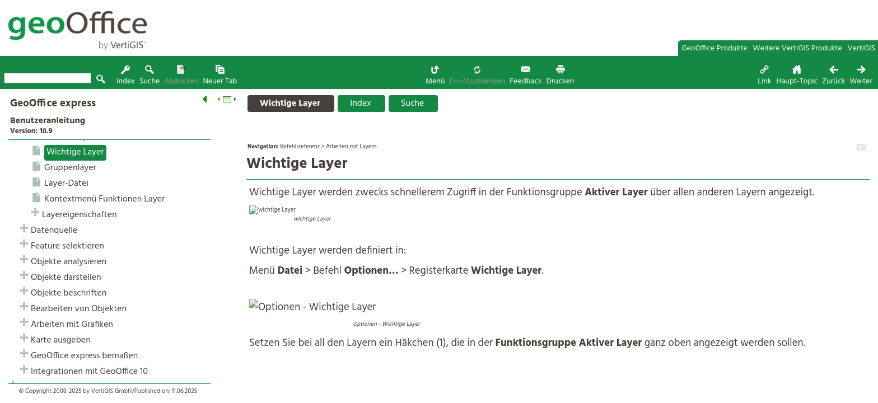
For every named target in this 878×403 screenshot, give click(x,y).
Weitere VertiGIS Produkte (797, 48)
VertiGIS (861, 48)
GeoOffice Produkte (714, 48)
